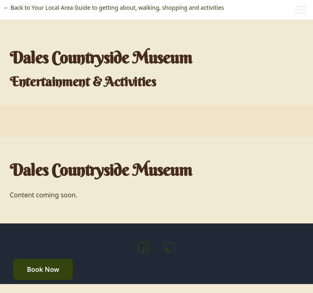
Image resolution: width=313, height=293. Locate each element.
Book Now (43, 269)
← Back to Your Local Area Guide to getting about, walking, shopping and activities (113, 7)
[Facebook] (143, 249)
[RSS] (169, 249)
